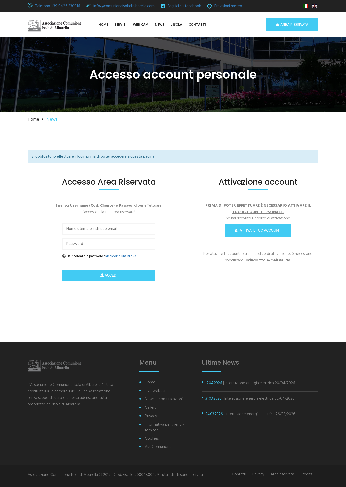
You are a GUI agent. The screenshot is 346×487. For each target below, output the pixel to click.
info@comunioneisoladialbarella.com (124, 6)
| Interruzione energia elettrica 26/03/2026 (250, 414)
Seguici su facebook (184, 6)
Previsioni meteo (228, 6)
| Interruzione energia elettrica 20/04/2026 (250, 383)
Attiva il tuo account (258, 230)
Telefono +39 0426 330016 (57, 6)
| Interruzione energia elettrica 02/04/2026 (250, 398)
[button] (176, 24)
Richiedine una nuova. (121, 256)
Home (33, 119)
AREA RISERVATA (292, 25)
